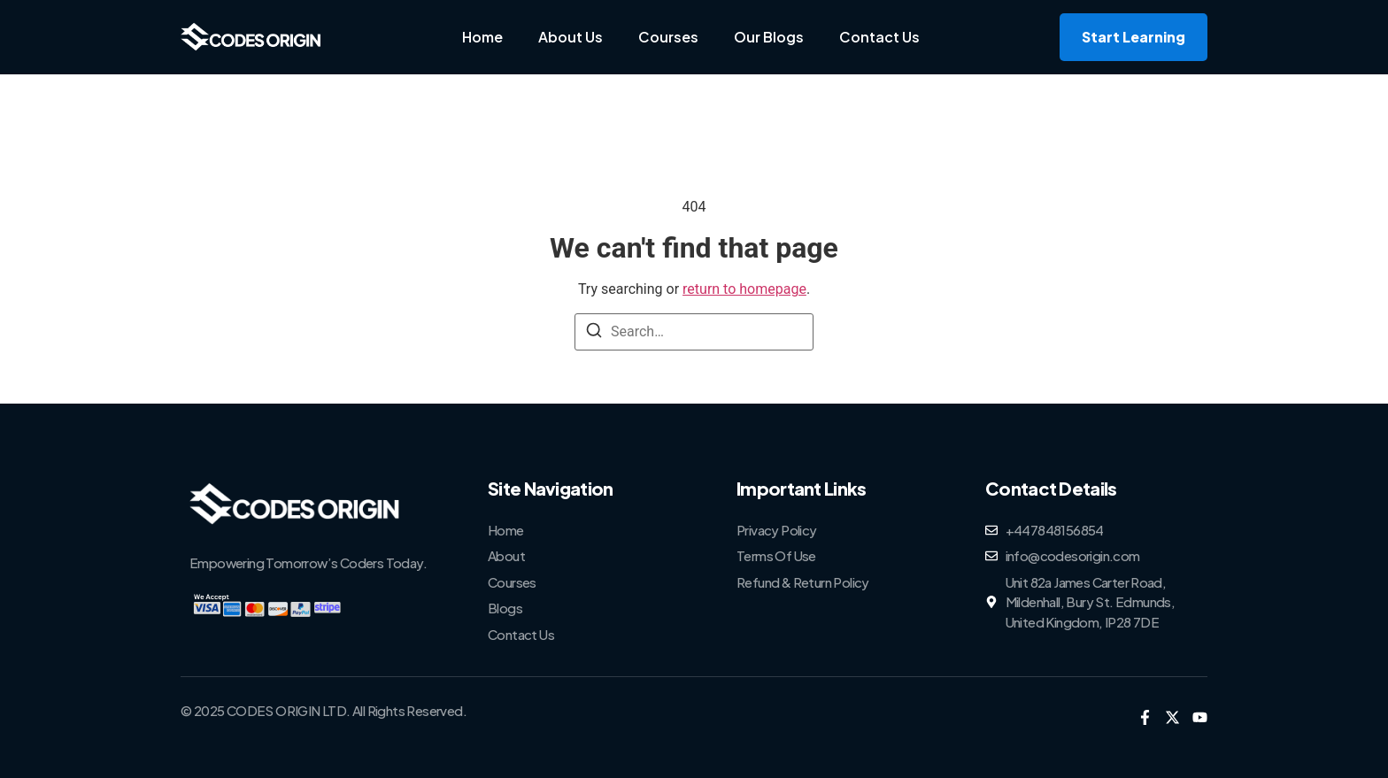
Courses (668, 36)
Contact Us (879, 36)
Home (482, 36)
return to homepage (744, 289)
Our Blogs (769, 36)
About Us (570, 36)
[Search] (594, 333)
